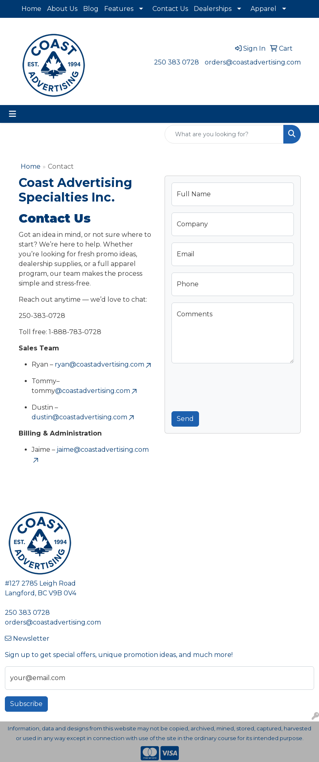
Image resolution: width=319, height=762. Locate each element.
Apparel (263, 9)
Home (31, 9)
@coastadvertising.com (96, 391)
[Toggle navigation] (12, 114)
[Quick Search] (224, 134)
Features (118, 9)
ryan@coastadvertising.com (103, 364)
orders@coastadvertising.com (253, 62)
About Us (62, 9)
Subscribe (26, 704)
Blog (90, 9)
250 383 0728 (176, 62)
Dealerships (212, 9)
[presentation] (233, 385)
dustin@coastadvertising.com (83, 417)
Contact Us (170, 9)
